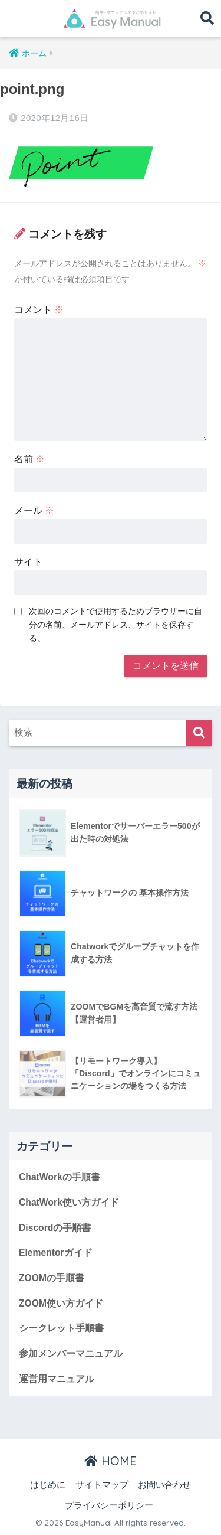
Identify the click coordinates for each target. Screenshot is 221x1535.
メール (34, 510)
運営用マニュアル (56, 1379)
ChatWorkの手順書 (59, 1177)
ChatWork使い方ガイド (69, 1202)
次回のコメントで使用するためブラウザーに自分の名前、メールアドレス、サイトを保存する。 (115, 624)
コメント (39, 310)
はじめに (47, 1485)
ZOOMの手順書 (51, 1278)
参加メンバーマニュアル (71, 1353)
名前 (29, 459)
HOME (110, 1461)
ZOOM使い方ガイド (61, 1303)
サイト (28, 562)
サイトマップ (101, 1485)
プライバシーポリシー (109, 1505)
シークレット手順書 (61, 1328)
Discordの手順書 (55, 1228)
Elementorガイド (56, 1252)
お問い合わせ (164, 1485)
